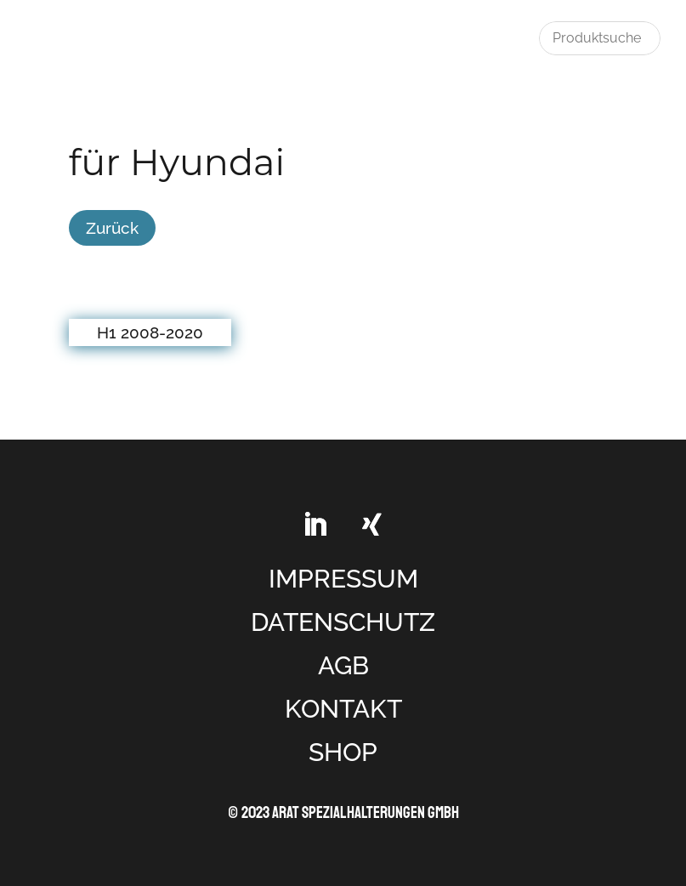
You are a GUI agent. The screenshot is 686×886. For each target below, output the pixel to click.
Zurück (112, 228)
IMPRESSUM (343, 579)
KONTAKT (343, 709)
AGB (343, 665)
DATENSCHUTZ (343, 622)
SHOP (343, 752)
